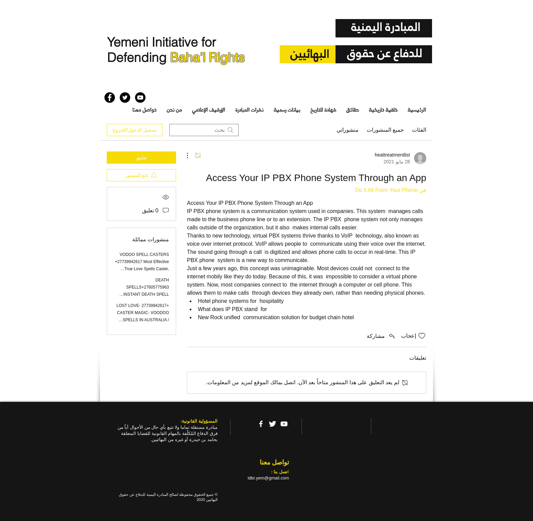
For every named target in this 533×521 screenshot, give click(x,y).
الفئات (419, 130)
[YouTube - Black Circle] (140, 97)
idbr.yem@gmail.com (268, 478)
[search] (204, 130)
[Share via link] (381, 336)
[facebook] (261, 424)
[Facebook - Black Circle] (109, 97)
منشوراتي (348, 130)
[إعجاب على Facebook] (117, 81)
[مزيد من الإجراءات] (191, 155)
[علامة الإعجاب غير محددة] (421, 336)
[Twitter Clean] (272, 424)
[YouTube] (284, 424)
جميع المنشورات (385, 130)
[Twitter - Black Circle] (125, 97)
